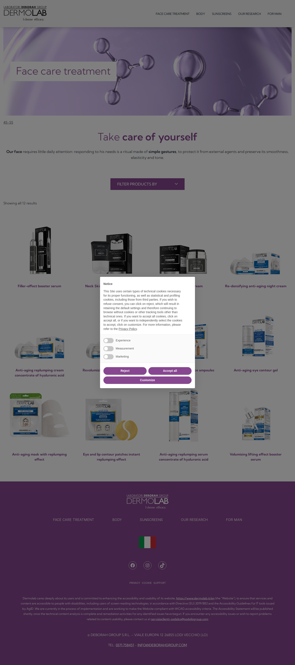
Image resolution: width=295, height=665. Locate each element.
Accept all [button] (170, 370)
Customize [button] (147, 380)
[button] (189, 283)
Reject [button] (125, 370)
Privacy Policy (128, 329)
